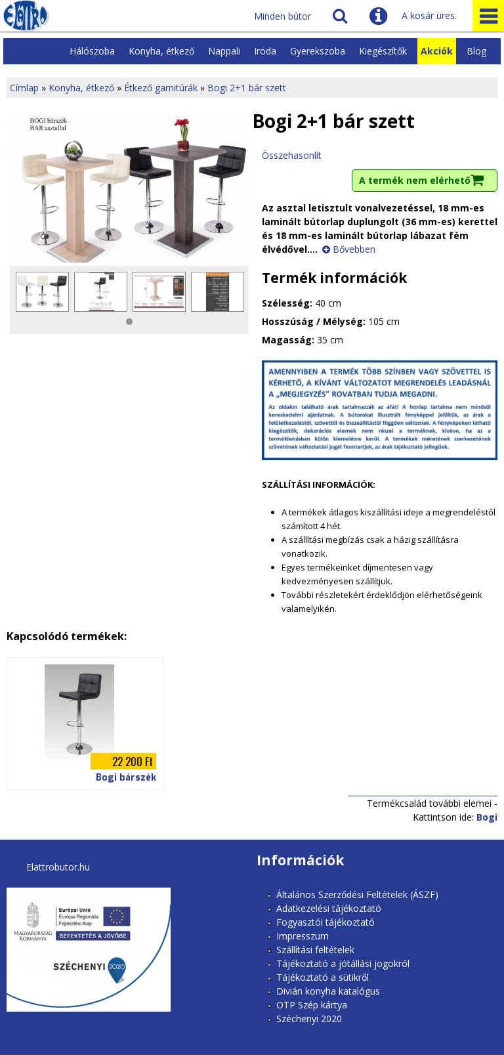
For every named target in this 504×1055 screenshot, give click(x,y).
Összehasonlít (292, 155)
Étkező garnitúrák (161, 87)
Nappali (224, 51)
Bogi (486, 817)
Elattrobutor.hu (58, 867)
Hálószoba (92, 51)
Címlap (24, 87)
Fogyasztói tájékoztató (325, 922)
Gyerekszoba (317, 51)
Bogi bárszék (126, 777)
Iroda (265, 51)
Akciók (437, 51)
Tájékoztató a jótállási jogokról (343, 963)
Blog (476, 51)
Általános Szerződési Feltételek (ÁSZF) (357, 894)
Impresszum (302, 936)
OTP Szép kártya (311, 1005)
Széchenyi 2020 (309, 1018)
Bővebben (354, 249)
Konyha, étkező (161, 51)
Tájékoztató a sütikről (322, 977)
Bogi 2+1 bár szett (246, 87)
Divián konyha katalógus (328, 991)
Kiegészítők (383, 51)
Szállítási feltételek (315, 949)
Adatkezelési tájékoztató (328, 908)
